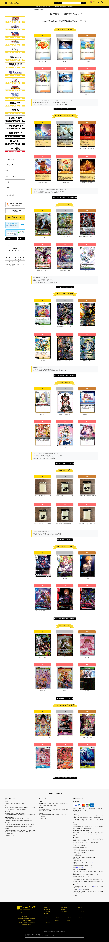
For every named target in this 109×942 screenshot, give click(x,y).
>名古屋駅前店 (47, 922)
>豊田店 (80, 920)
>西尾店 (80, 918)
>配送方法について (9, 835)
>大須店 (57, 918)
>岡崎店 (57, 920)
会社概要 (46, 907)
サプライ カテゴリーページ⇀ (64, 539)
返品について (47, 909)
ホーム (31, 9)
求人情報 (46, 913)
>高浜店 (68, 920)
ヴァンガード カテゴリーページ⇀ (64, 287)
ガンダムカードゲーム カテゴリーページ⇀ (64, 618)
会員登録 (63, 909)
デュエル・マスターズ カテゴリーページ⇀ (64, 375)
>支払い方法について (77, 895)
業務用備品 (8, 187)
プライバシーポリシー (82, 911)
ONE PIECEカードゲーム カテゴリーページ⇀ (64, 777)
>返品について (42, 818)
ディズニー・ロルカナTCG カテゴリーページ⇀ (65, 197)
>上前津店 (69, 918)
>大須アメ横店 (47, 918)
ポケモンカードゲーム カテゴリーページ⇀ (64, 108)
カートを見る (47, 911)
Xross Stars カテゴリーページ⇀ (65, 698)
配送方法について (81, 907)
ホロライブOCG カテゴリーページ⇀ (65, 463)
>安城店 (46, 920)
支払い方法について (65, 907)
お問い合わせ (64, 911)
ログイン (80, 909)
